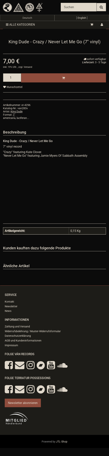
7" (14, 114)
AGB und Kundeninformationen (23, 340)
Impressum (11, 345)
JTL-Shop (61, 441)
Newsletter (11, 306)
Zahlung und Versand (17, 326)
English (82, 17)
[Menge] (12, 77)
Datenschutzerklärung (18, 335)
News (8, 310)
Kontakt (9, 301)
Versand (28, 67)
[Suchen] (79, 7)
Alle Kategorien (20, 24)
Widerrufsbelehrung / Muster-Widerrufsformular (33, 331)
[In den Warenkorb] (63, 77)
